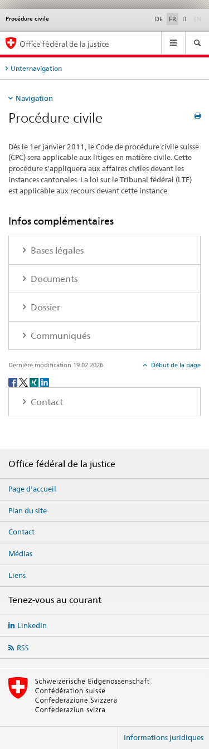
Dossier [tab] (44, 307)
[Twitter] (24, 382)
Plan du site (27, 510)
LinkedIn (32, 625)
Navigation (34, 98)
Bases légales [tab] (56, 250)
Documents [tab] (52, 279)
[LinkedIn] (44, 382)
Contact (21, 531)
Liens (17, 575)
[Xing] (35, 382)
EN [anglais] (198, 18)
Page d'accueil (32, 488)
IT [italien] (184, 19)
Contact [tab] (45, 402)
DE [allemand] (159, 19)
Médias (20, 553)
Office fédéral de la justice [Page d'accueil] (64, 43)
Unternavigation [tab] (36, 68)
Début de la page (175, 365)
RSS (23, 647)
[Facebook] (13, 382)
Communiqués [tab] (59, 335)
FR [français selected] (172, 19)
